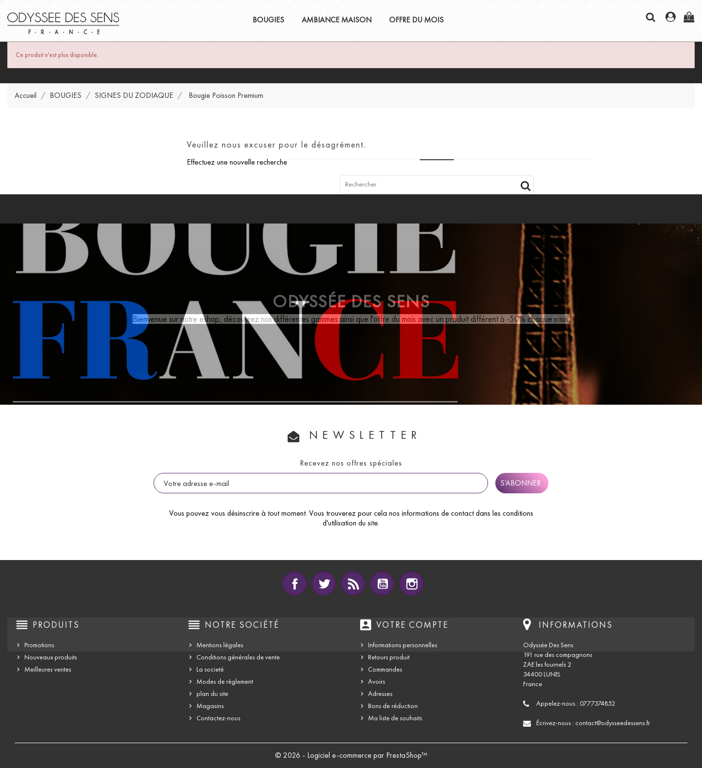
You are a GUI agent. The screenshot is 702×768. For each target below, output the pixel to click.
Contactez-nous (218, 718)
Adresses (380, 694)
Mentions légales (219, 645)
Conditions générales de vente (238, 657)
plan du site (212, 694)
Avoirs (376, 681)
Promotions (39, 645)
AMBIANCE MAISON (336, 19)
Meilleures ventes (47, 669)
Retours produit (389, 657)
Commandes (385, 669)
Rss (353, 583)
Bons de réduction (393, 706)
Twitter (323, 583)
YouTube (382, 583)
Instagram (411, 583)
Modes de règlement (224, 681)
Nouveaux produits (50, 657)
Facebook (294, 583)
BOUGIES (268, 19)
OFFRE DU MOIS (416, 19)
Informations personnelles (402, 645)
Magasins (210, 706)
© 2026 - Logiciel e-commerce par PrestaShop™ (351, 755)
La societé (210, 669)
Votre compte (412, 624)
